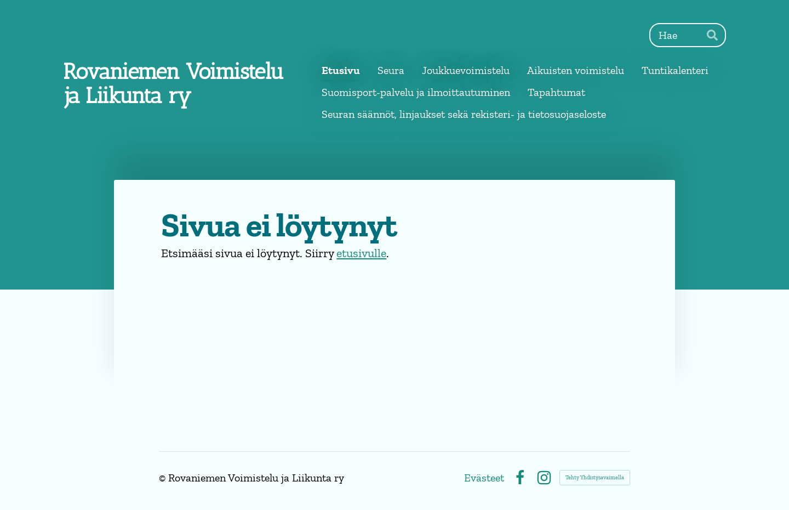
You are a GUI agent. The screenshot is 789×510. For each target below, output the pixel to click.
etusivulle (361, 253)
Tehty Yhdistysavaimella (594, 477)
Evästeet (484, 477)
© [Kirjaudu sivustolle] (163, 477)
